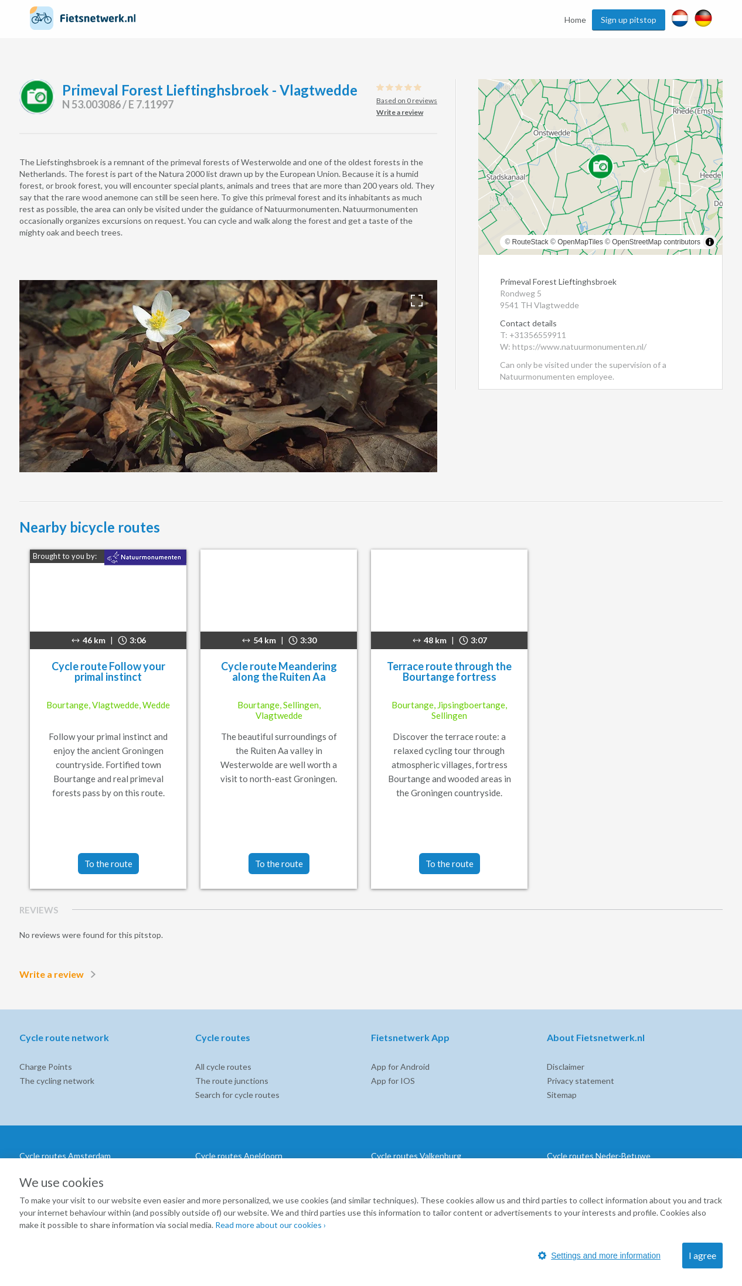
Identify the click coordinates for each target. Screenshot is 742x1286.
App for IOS (393, 1081)
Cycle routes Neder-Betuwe (599, 1156)
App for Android (400, 1067)
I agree (702, 1255)
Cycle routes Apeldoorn (238, 1156)
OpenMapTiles (580, 242)
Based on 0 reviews (406, 100)
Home (575, 20)
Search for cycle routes (237, 1095)
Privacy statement (580, 1081)
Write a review (59, 974)
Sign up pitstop (628, 20)
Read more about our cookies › (270, 1225)
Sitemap (562, 1095)
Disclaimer (565, 1067)
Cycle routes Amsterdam (65, 1156)
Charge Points (45, 1067)
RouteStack (530, 242)
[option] (228, 376)
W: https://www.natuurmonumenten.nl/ (573, 347)
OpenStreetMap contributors (656, 242)
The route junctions (231, 1081)
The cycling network (56, 1081)
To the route (108, 863)
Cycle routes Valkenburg (416, 1156)
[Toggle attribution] (710, 242)
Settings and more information (599, 1255)
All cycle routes (223, 1067)
